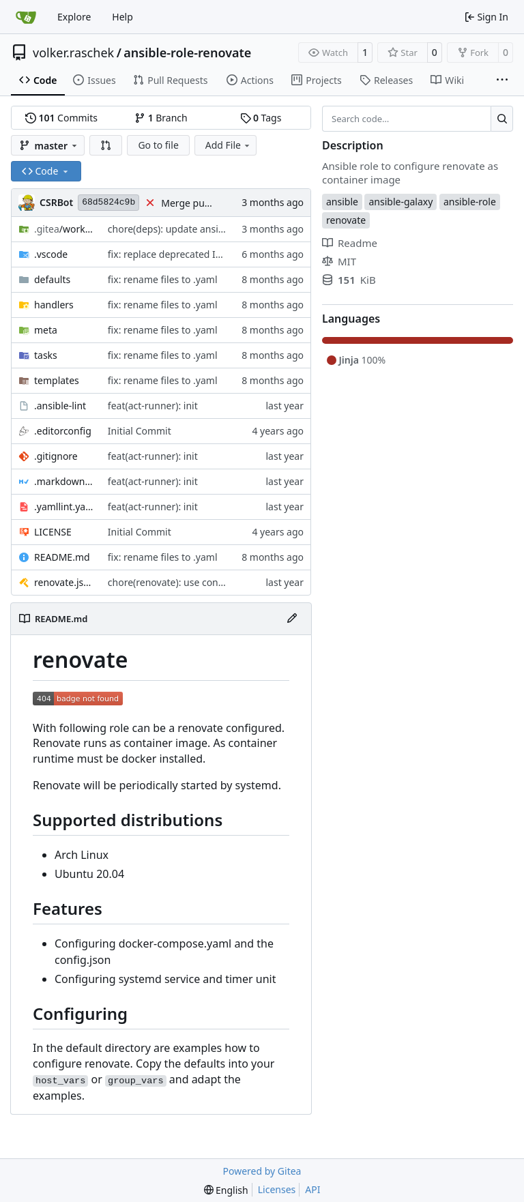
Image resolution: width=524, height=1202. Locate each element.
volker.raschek (73, 52)
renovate (346, 220)
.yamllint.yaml (64, 506)
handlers (54, 304)
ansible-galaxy (400, 201)
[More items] (502, 80)
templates (56, 380)
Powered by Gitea (262, 1170)
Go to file (158, 144)
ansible (342, 201)
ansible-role (469, 201)
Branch (161, 117)
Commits (61, 117)
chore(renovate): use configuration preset (200, 582)
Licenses (277, 1189)
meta (45, 329)
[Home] (26, 17)
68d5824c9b (108, 202)
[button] (105, 145)
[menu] (226, 1190)
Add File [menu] (228, 144)
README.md (62, 557)
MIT (339, 261)
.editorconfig (62, 430)
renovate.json (64, 582)
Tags (261, 117)
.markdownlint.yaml (64, 481)
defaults (52, 279)
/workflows (64, 228)
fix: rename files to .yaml (163, 279)
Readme (349, 243)
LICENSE (53, 531)
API (312, 1189)
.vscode (51, 254)
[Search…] (502, 119)
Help (122, 16)
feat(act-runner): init (153, 405)
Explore (74, 16)
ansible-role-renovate (187, 52)
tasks (45, 355)
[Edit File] (292, 618)
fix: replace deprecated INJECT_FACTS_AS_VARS (212, 254)
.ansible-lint (60, 405)
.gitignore (56, 456)
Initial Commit (139, 430)
